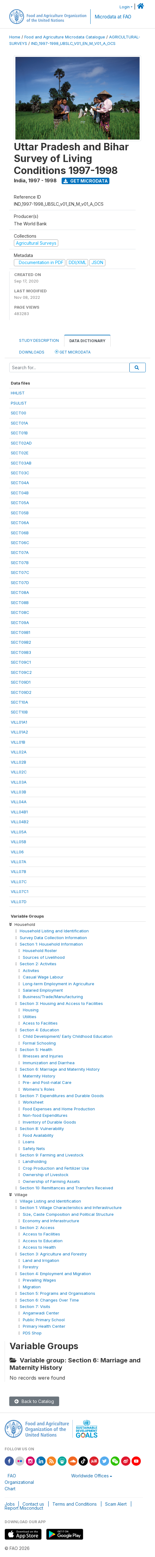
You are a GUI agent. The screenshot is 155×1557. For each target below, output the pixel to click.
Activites (31, 970)
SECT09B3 (21, 652)
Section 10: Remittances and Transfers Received (66, 1187)
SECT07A (20, 552)
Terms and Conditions (74, 1504)
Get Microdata (85, 181)
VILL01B (18, 742)
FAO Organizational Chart (19, 1482)
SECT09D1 (21, 682)
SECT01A (19, 423)
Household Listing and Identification (54, 930)
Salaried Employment (43, 990)
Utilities (29, 1016)
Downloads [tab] (31, 352)
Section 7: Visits (35, 1306)
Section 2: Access (37, 1227)
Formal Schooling (39, 1043)
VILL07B (18, 871)
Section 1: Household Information (51, 944)
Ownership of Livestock (45, 1174)
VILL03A (19, 782)
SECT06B (20, 532)
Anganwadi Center (41, 1312)
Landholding (35, 1161)
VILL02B (18, 762)
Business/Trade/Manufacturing (53, 996)
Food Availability (38, 1135)
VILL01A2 (19, 731)
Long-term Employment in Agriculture (58, 983)
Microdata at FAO (113, 17)
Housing (31, 1009)
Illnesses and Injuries (43, 1055)
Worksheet (33, 1102)
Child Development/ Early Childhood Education (67, 1036)
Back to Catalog (34, 1401)
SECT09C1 (21, 662)
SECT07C (20, 572)
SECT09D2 (21, 692)
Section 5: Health (36, 1049)
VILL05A (19, 831)
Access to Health (39, 1247)
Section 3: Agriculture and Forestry (53, 1253)
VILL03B (18, 791)
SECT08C (20, 612)
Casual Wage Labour (43, 976)
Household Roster (40, 950)
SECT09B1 (20, 632)
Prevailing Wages (39, 1280)
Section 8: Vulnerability (42, 1128)
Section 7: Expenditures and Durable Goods (62, 1095)
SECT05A (20, 502)
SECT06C (20, 542)
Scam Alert (116, 1504)
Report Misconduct (24, 1508)
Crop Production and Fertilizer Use (56, 1168)
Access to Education (43, 1240)
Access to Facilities (41, 1233)
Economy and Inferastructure (51, 1220)
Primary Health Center (44, 1326)
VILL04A (19, 801)
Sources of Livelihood (44, 957)
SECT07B (20, 562)
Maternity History (39, 1075)
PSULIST (19, 403)
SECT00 (18, 412)
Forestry (30, 1266)
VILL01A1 (19, 722)
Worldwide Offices (90, 1475)
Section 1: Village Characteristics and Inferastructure (71, 1207)
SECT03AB (21, 462)
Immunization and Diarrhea (49, 1062)
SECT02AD (21, 443)
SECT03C (20, 472)
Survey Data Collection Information (53, 937)
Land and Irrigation (41, 1260)
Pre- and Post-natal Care (47, 1082)
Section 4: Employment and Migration (55, 1273)
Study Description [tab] (39, 340)
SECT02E (19, 452)
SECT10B (19, 711)
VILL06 (17, 851)
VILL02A (19, 751)
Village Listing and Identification (50, 1201)
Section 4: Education (39, 1029)
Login (125, 7)
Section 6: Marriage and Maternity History (60, 1069)
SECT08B (20, 602)
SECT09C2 (21, 672)
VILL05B (18, 841)
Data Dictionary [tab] (87, 340)
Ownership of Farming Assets (51, 1181)
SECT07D (20, 582)
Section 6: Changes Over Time (49, 1300)
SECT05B (20, 512)
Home (14, 37)
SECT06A (20, 522)
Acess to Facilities (40, 1023)
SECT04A (20, 482)
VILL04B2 (20, 821)
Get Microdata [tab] (73, 351)
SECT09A (20, 622)
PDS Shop (32, 1332)
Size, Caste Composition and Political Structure (68, 1214)
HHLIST (18, 392)
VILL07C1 (19, 891)
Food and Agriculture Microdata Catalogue (64, 37)
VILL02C (19, 771)
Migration (32, 1286)
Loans (29, 1141)
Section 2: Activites (38, 963)
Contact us (33, 1504)
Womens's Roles (39, 1089)
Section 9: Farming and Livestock (52, 1154)
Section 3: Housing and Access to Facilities (61, 1003)
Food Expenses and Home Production (59, 1108)
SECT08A (20, 592)
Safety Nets (34, 1148)
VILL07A (18, 861)
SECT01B (19, 432)
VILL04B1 (19, 811)
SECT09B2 (21, 642)
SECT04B (20, 492)
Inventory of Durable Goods (49, 1122)
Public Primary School (44, 1319)
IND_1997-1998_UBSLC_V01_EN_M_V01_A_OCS (73, 43)
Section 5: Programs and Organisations (57, 1293)
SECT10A (19, 702)
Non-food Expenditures (45, 1115)
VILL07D (19, 901)
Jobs (10, 1504)
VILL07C (19, 881)
